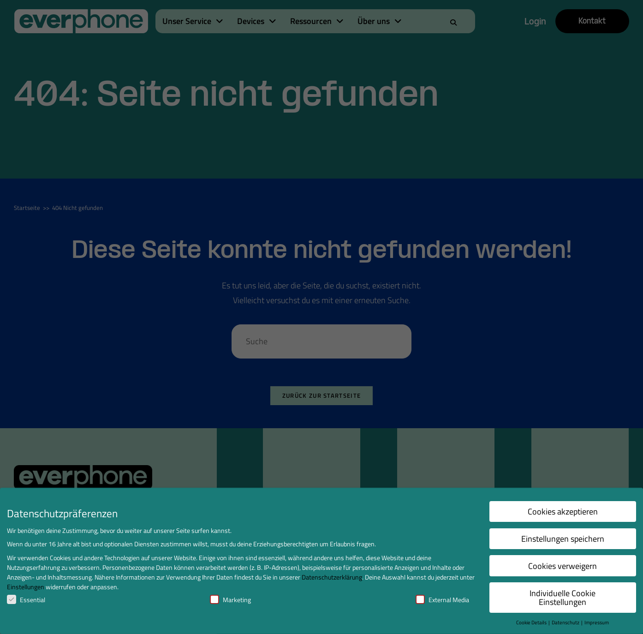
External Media (442, 599)
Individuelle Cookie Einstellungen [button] (562, 598)
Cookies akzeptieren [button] (563, 511)
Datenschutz (566, 622)
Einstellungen (25, 587)
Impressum (596, 622)
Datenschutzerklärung (332, 577)
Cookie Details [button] (532, 622)
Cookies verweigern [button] (562, 566)
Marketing (230, 599)
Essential (26, 599)
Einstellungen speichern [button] (562, 538)
